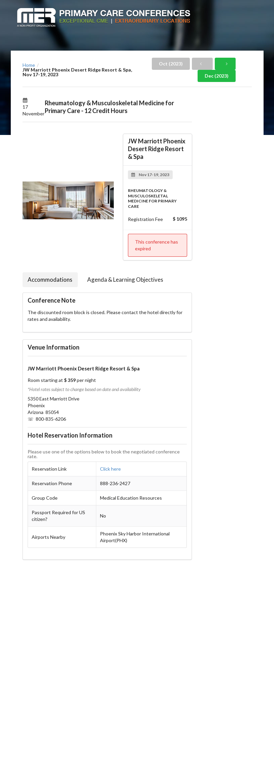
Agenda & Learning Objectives (125, 279)
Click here (110, 469)
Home (29, 65)
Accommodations (50, 279)
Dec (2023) (217, 76)
